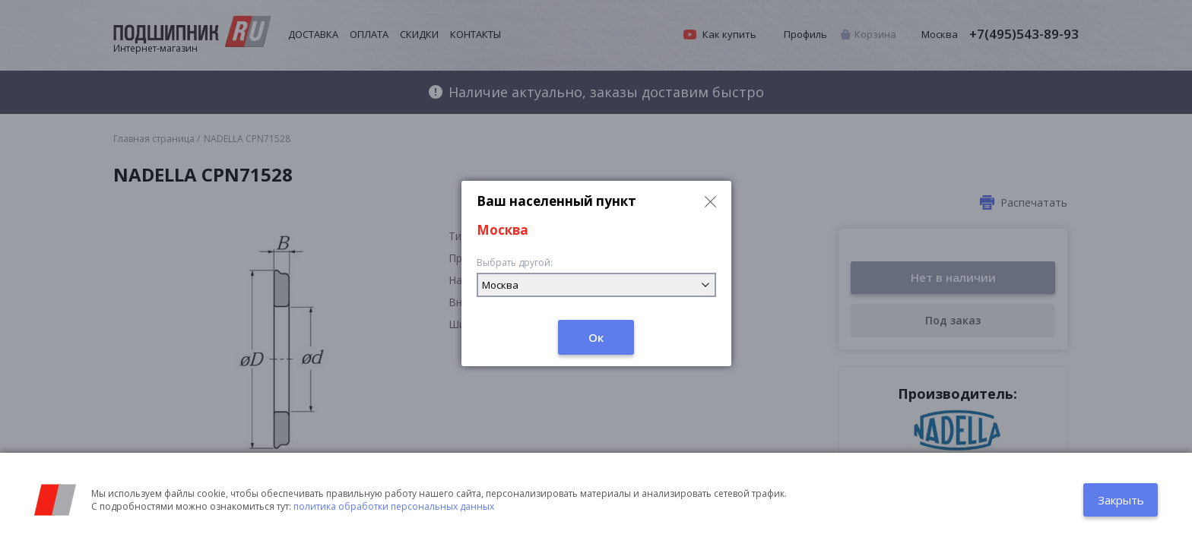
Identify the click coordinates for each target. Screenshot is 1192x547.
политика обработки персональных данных (393, 506)
